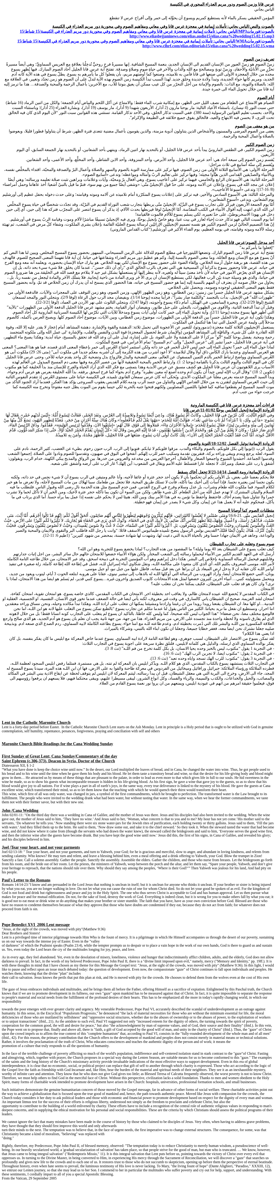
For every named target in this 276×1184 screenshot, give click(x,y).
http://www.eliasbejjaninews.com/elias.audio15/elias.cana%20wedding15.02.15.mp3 (201, 36)
